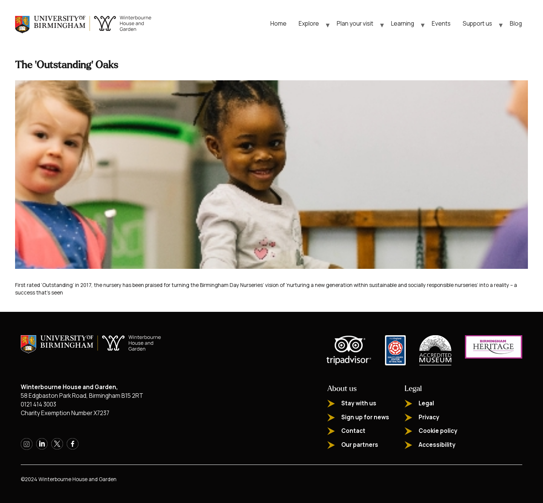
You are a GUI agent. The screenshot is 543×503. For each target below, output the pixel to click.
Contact (353, 431)
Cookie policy (438, 431)
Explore (309, 24)
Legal (426, 403)
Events (441, 24)
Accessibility (437, 445)
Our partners (359, 445)
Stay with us (358, 403)
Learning (402, 24)
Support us (477, 24)
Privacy (429, 417)
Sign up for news (365, 417)
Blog (516, 24)
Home (278, 24)
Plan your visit (355, 24)
